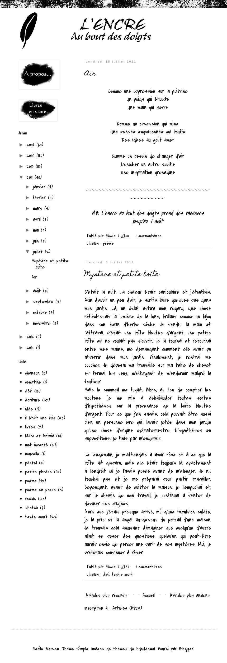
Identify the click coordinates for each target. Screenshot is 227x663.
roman (30, 498)
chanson (32, 373)
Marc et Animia (39, 436)
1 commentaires (149, 236)
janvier (40, 186)
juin (37, 241)
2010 (31, 166)
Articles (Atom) (127, 608)
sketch (31, 507)
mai (37, 230)
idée (29, 409)
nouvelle (32, 453)
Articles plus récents (106, 595)
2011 (31, 177)
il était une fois (40, 418)
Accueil (149, 595)
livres (30, 427)
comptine (33, 382)
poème (108, 243)
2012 (31, 336)
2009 (31, 155)
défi (106, 574)
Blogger (186, 648)
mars (38, 208)
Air (90, 74)
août (38, 291)
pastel (31, 462)
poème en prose (40, 489)
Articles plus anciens (190, 595)
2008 (31, 144)
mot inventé (36, 445)
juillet (39, 251)
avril (38, 219)
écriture (32, 400)
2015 (31, 347)
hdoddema (145, 648)
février (40, 197)
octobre (41, 312)
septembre (44, 301)
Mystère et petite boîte (121, 274)
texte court (122, 574)
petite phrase (38, 471)
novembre (43, 323)
